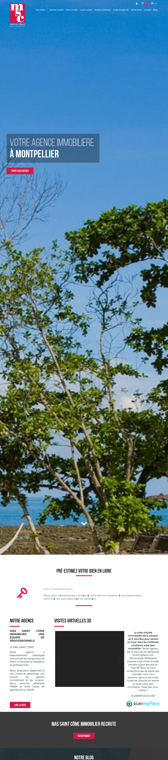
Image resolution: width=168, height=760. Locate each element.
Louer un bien (86, 10)
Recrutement (84, 735)
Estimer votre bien (102, 10)
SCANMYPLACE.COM (143, 695)
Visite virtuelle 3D (121, 10)
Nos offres (42, 10)
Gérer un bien (72, 10)
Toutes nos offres (20, 171)
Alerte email (136, 10)
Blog (155, 10)
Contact (147, 10)
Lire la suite (20, 704)
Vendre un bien (56, 10)
